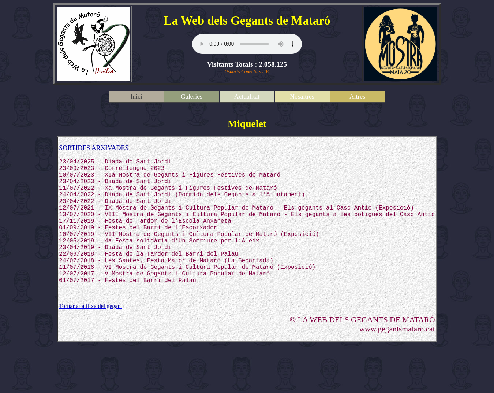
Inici (136, 96)
